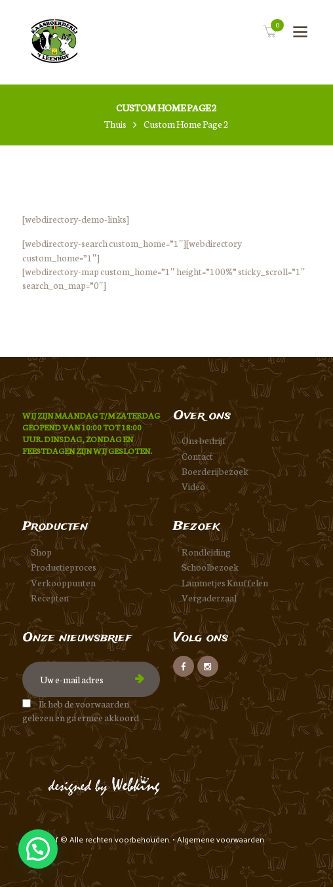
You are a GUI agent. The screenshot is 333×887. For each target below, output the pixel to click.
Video (193, 486)
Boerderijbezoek (215, 471)
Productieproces (63, 566)
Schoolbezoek (210, 566)
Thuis (115, 124)
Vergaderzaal (209, 597)
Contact (197, 455)
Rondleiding (206, 551)
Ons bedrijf (204, 440)
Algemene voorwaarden (220, 840)
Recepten (50, 597)
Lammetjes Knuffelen (225, 582)
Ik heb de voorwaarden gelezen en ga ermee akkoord (80, 710)
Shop (41, 551)
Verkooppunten (63, 582)
